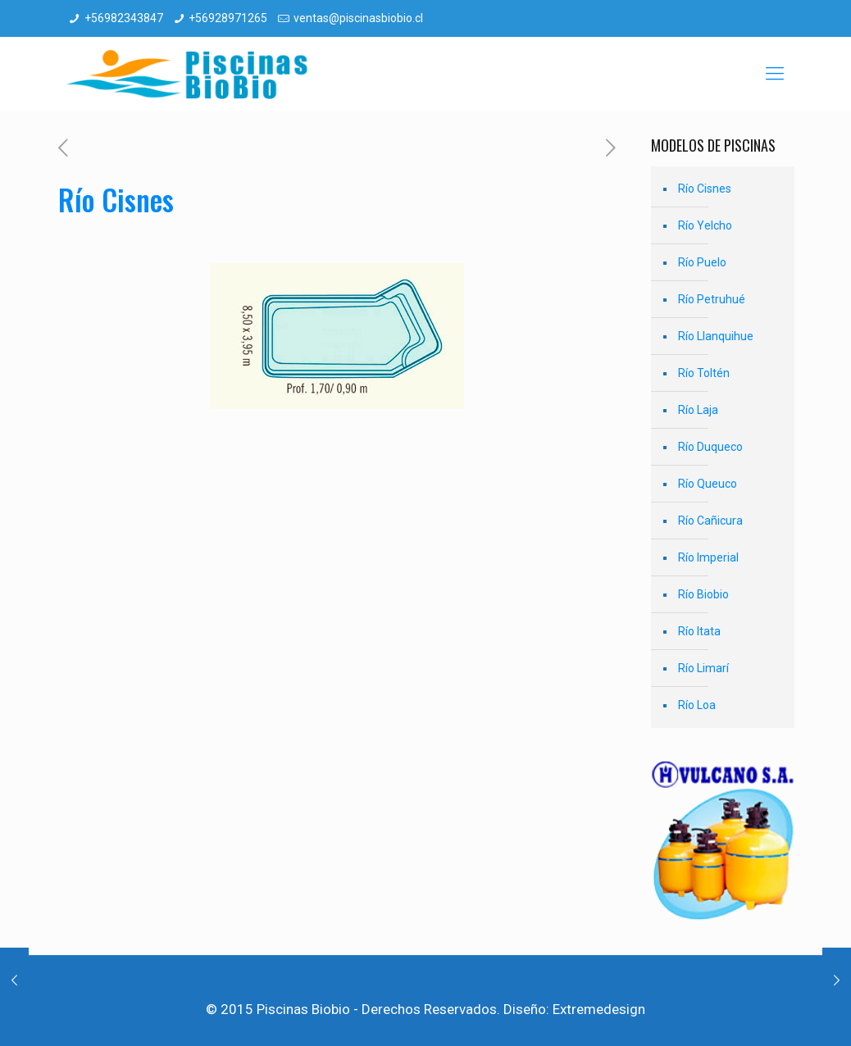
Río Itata (699, 631)
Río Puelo (702, 262)
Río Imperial (708, 557)
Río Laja (698, 409)
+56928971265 (228, 18)
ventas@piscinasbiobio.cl (358, 18)
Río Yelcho (705, 225)
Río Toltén (704, 373)
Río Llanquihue (715, 336)
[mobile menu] (775, 74)
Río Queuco (707, 483)
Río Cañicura (710, 520)
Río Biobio (703, 594)
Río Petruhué (711, 299)
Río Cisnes (704, 188)
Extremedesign (599, 1009)
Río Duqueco (710, 446)
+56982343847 (123, 18)
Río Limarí (703, 668)
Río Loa (697, 705)
